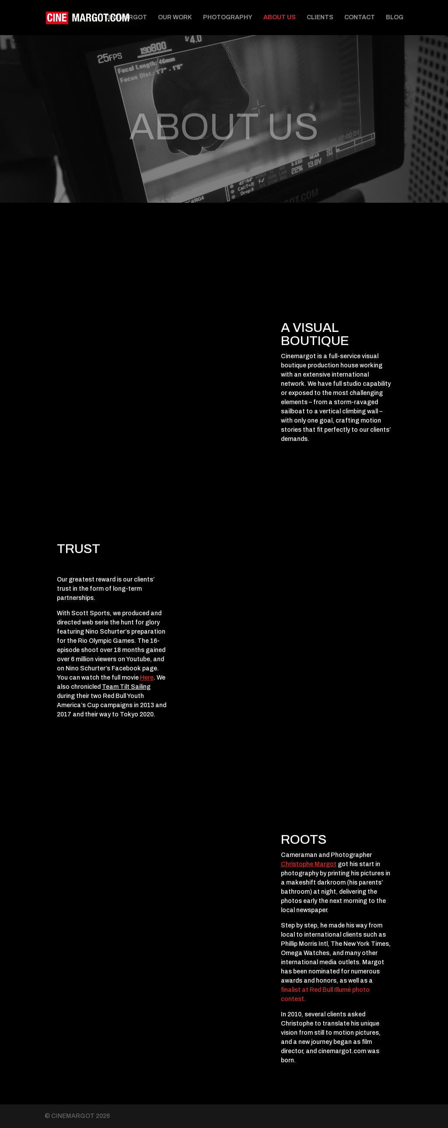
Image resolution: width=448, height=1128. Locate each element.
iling (144, 687)
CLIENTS (320, 17)
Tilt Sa (129, 687)
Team (110, 687)
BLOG (394, 17)
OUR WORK (175, 17)
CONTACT (359, 17)
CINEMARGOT (126, 17)
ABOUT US (279, 17)
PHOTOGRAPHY (227, 17)
